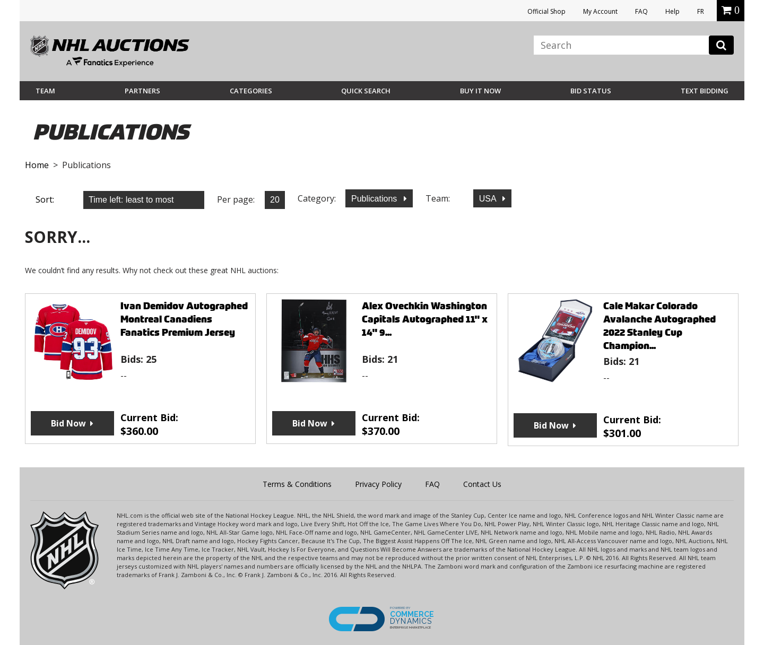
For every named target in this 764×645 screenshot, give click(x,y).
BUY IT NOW (480, 90)
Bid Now (68, 423)
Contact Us (482, 484)
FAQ (641, 11)
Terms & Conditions (297, 484)
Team (45, 90)
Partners (142, 90)
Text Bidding (704, 90)
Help (672, 11)
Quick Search (365, 90)
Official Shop (546, 11)
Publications (375, 198)
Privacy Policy (378, 484)
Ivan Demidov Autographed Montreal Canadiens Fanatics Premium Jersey (184, 319)
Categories (251, 90)
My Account (600, 11)
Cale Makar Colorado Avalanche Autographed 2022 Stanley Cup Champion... (659, 325)
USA (488, 198)
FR (700, 11)
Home (37, 165)
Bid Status (590, 90)
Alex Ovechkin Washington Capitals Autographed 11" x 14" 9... (425, 319)
